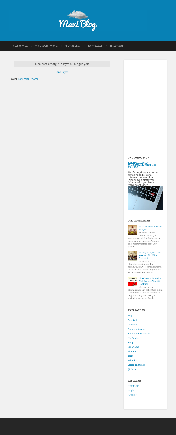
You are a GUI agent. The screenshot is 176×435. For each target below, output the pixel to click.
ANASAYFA (20, 46)
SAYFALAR (95, 46)
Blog (130, 315)
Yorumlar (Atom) (28, 79)
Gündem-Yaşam (136, 329)
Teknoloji (132, 360)
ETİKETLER (72, 46)
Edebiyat (132, 320)
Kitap (130, 342)
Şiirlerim (132, 369)
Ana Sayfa (62, 72)
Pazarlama (133, 347)
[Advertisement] (145, 106)
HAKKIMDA (133, 386)
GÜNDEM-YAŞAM (46, 46)
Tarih (130, 356)
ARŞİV (131, 390)
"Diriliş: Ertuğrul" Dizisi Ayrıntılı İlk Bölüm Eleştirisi (150, 255)
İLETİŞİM (116, 46)
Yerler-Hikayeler (136, 365)
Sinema (132, 351)
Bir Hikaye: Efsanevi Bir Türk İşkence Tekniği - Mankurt (151, 281)
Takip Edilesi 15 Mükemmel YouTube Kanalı (142, 165)
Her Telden (133, 338)
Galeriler (132, 324)
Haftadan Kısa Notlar (139, 333)
